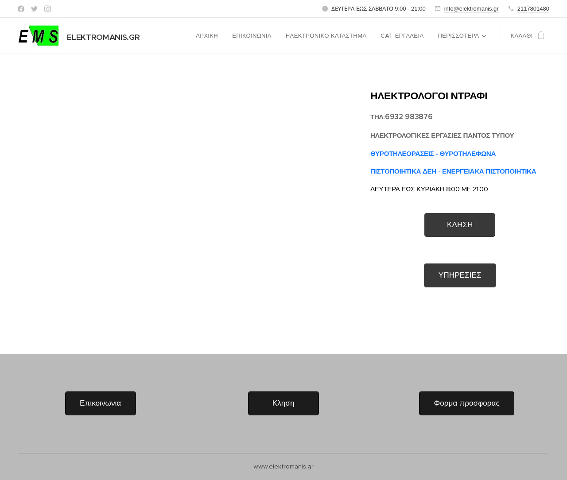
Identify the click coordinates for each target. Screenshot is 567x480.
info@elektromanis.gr (471, 8)
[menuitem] (210, 36)
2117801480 (533, 8)
